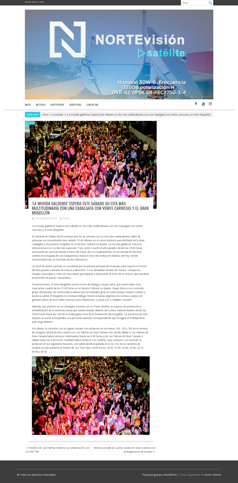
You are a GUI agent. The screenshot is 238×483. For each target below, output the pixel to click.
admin (64, 218)
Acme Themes (213, 474)
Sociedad (30, 123)
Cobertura (75, 104)
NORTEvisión (57, 104)
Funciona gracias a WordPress (159, 474)
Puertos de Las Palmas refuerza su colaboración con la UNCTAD (57, 449)
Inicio (28, 104)
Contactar (92, 104)
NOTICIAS (40, 104)
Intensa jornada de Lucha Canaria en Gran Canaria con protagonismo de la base (124, 449)
